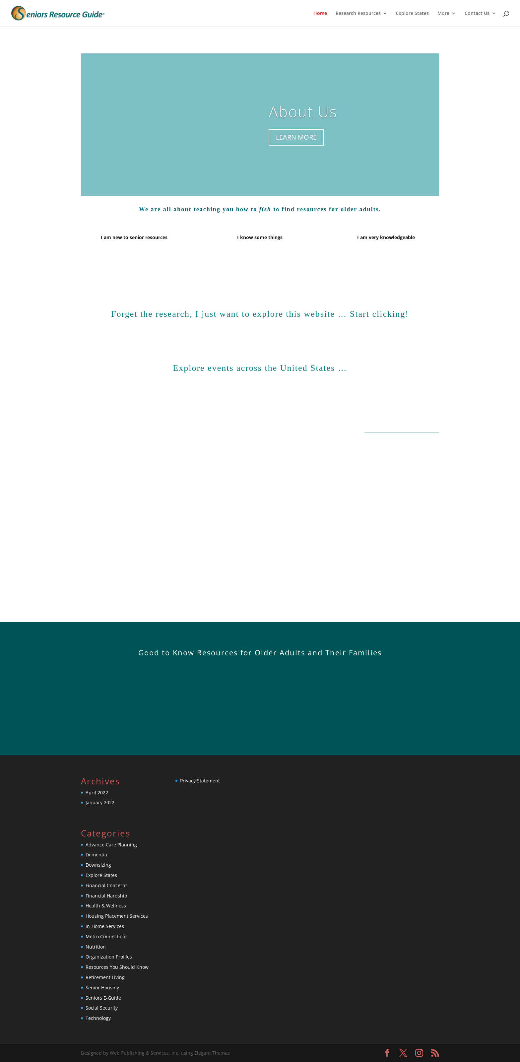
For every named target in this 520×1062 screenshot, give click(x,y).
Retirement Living (105, 977)
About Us (303, 111)
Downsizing (98, 865)
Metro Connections (107, 936)
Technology (98, 1018)
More (443, 13)
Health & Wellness (106, 905)
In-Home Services (105, 926)
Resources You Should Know (117, 967)
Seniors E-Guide (103, 998)
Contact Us (477, 13)
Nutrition (96, 947)
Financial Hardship (106, 896)
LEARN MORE (296, 137)
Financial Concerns (107, 885)
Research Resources (358, 13)
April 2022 (97, 792)
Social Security (102, 1008)
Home (320, 13)
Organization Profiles (109, 957)
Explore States (412, 13)
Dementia (96, 854)
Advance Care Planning (111, 844)
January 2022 (100, 802)
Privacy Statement (200, 780)
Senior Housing (102, 987)
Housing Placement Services (117, 916)
